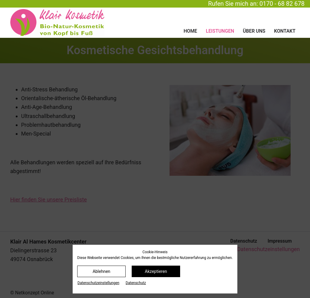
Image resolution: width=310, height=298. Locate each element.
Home (190, 31)
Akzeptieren (156, 271)
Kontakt (284, 31)
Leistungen (220, 31)
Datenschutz (136, 283)
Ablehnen (101, 271)
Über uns (254, 31)
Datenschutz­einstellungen (98, 283)
